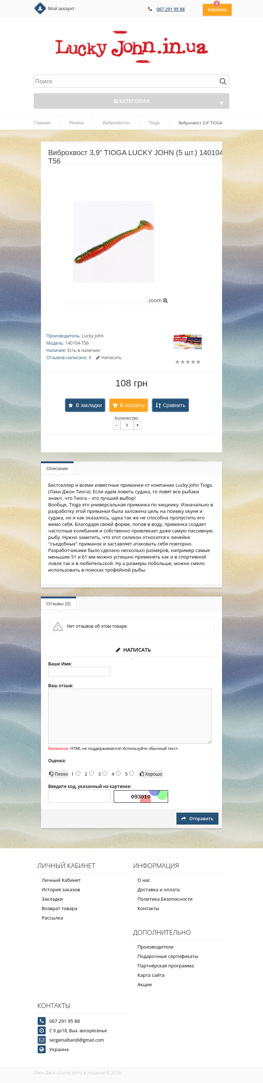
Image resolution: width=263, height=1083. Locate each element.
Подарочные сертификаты (167, 956)
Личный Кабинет (61, 880)
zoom (158, 300)
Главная (42, 122)
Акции (144, 984)
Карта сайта (150, 975)
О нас (143, 880)
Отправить (197, 819)
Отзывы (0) (58, 603)
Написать (109, 357)
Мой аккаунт (61, 8)
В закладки (89, 405)
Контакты (148, 908)
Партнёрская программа (165, 965)
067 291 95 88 (170, 9)
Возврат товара (59, 908)
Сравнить (174, 405)
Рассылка (52, 917)
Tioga (154, 122)
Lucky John (93, 336)
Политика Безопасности (164, 899)
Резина (77, 122)
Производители (155, 946)
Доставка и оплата (158, 889)
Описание (57, 468)
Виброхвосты (116, 122)
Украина (59, 1049)
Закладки (52, 899)
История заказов (61, 889)
